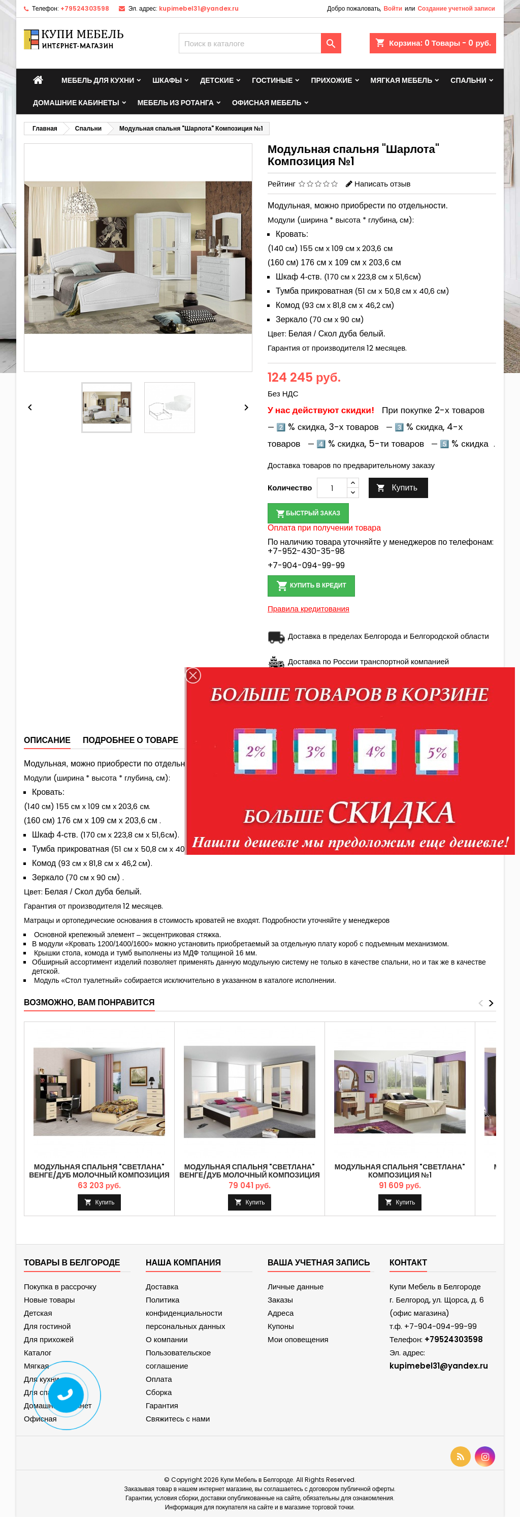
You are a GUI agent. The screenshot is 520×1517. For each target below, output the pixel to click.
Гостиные (272, 80)
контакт (408, 1262)
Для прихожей (49, 1339)
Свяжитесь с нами (178, 1418)
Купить (396, 487)
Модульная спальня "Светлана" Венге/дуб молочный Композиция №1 (99, 1175)
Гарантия (162, 1405)
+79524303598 (84, 8)
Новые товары (49, 1299)
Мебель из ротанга (176, 103)
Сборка (159, 1392)
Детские (217, 80)
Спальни (468, 80)
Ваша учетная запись (319, 1262)
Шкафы (167, 80)
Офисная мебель (267, 103)
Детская (38, 1313)
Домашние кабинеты (76, 103)
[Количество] (332, 488)
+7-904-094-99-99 (306, 565)
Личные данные (295, 1286)
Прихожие (331, 80)
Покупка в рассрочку (60, 1286)
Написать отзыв (382, 183)
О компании (167, 1339)
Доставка (162, 1286)
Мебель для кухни (97, 80)
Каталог (38, 1352)
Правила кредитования (308, 608)
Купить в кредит (311, 586)
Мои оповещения (298, 1339)
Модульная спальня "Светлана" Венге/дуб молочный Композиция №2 (249, 1175)
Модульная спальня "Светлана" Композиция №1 (400, 1171)
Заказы (280, 1299)
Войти (392, 8)
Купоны (281, 1326)
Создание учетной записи (456, 8)
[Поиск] (260, 43)
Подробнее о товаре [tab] (130, 740)
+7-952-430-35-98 (306, 551)
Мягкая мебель (402, 80)
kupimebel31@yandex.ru (199, 8)
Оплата (159, 1379)
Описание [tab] (47, 740)
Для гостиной (47, 1326)
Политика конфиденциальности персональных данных (185, 1313)
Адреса (281, 1313)
